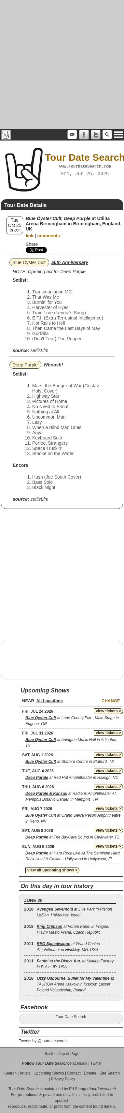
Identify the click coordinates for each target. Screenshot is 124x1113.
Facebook (78, 1063)
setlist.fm (39, 350)
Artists (25, 1073)
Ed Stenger (79, 1089)
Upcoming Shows (49, 1073)
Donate (90, 1073)
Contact (73, 1073)
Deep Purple (25, 364)
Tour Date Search (71, 1017)
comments (48, 235)
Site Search (110, 1073)
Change (111, 700)
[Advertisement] (61, 64)
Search (10, 1073)
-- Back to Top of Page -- (62, 1053)
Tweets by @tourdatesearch (43, 1041)
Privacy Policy (63, 1079)
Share (32, 244)
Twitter (96, 1063)
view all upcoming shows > (52, 870)
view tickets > (108, 711)
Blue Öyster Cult (29, 262)
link (30, 235)
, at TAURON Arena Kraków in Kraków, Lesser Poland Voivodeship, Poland (75, 984)
